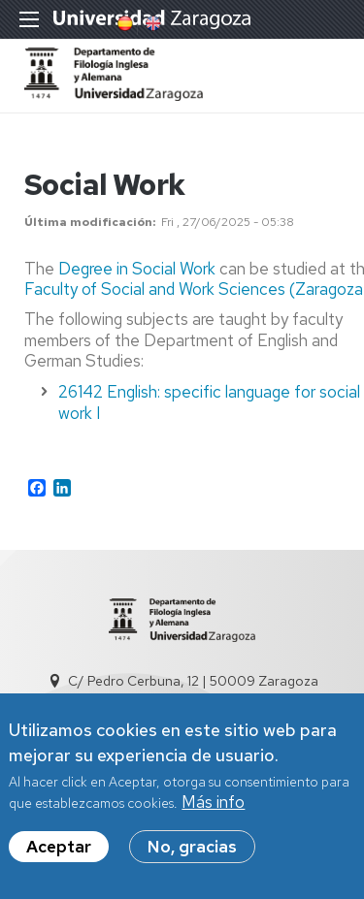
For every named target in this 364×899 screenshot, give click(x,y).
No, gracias (192, 846)
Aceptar (58, 846)
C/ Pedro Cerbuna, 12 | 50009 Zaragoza (193, 681)
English (151, 23)
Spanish (123, 23)
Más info (213, 802)
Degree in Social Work (136, 268)
